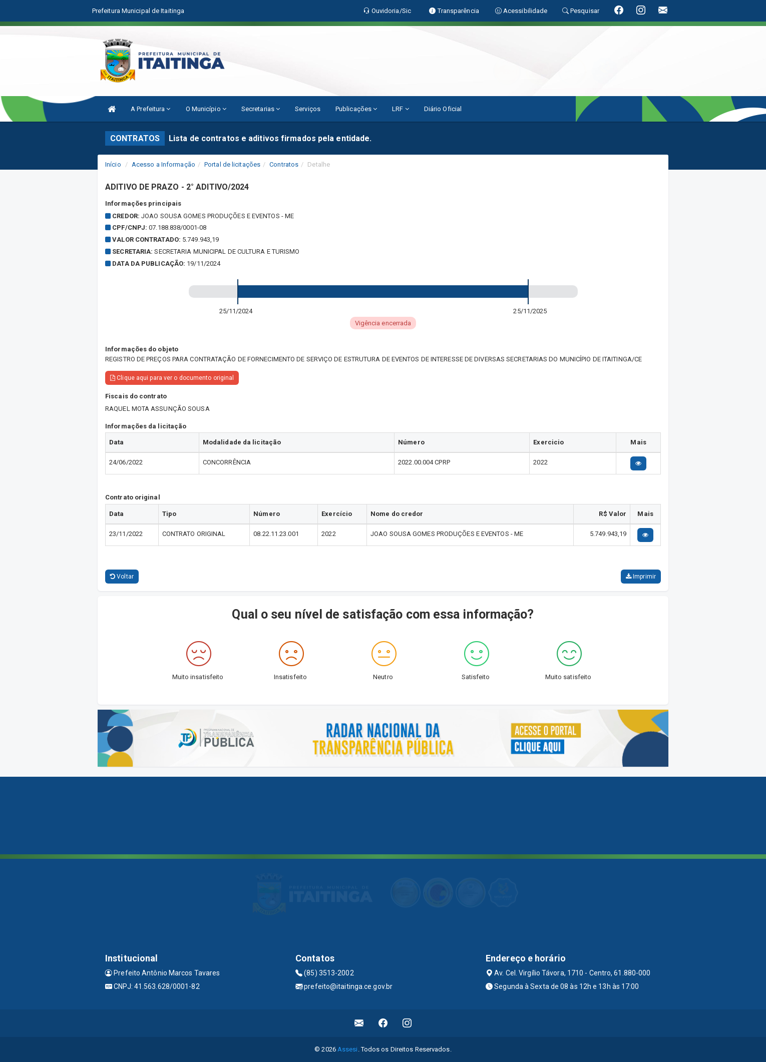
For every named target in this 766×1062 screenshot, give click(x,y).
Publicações (356, 109)
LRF (400, 109)
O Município (206, 109)
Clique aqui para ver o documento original (172, 377)
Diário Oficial (443, 109)
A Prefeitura (150, 109)
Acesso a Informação (163, 164)
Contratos (283, 164)
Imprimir (641, 576)
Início (113, 164)
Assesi (347, 1049)
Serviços (307, 109)
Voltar (122, 576)
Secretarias (260, 109)
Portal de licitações (232, 164)
